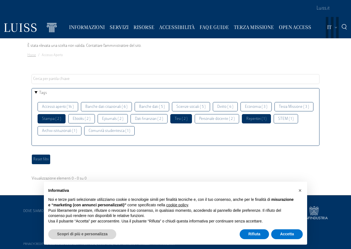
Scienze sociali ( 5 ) (191, 107)
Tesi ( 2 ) (181, 119)
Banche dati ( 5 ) (152, 107)
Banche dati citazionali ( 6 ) (106, 107)
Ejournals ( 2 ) (112, 119)
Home (31, 55)
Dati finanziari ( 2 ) (149, 119)
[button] (300, 190)
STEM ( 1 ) (286, 119)
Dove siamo (33, 211)
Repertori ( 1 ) (256, 119)
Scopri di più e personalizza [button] (82, 234)
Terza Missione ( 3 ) (294, 107)
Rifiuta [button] (254, 234)
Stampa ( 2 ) (51, 119)
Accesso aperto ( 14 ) (58, 107)
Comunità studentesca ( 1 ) (109, 131)
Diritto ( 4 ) (225, 107)
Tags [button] (43, 93)
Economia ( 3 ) (256, 107)
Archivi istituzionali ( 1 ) (59, 131)
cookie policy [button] (177, 205)
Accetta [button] (287, 234)
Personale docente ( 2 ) (217, 119)
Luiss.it (323, 8)
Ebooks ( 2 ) (81, 119)
